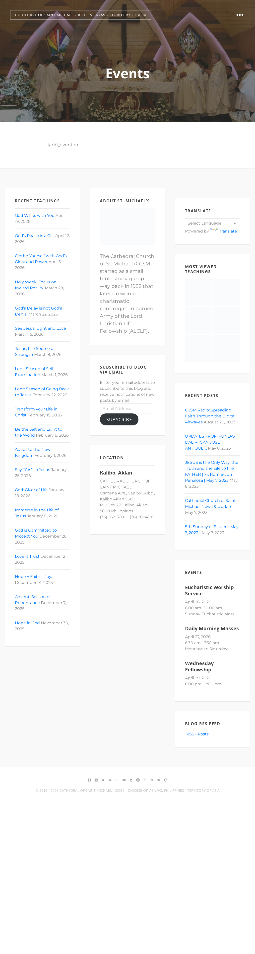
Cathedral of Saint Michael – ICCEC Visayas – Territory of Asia (80, 14)
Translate (223, 231)
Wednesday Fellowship (199, 666)
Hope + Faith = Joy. (33, 576)
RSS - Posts (197, 734)
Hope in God (27, 623)
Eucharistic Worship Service (209, 590)
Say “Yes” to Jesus (32, 469)
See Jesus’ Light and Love (40, 328)
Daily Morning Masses (212, 628)
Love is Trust (27, 556)
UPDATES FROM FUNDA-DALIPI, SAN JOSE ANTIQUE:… (210, 442)
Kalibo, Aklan (116, 472)
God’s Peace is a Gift (34, 235)
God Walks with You (35, 215)
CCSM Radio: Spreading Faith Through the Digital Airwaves (210, 416)
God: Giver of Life (31, 489)
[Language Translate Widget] (212, 223)
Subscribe (119, 419)
